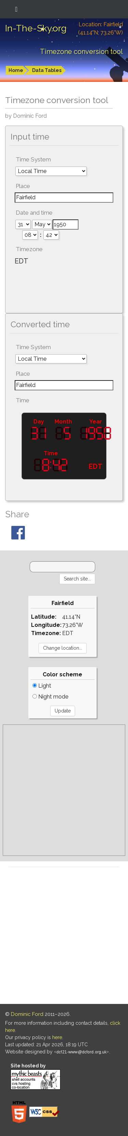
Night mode (50, 696)
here (57, 1037)
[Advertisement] (64, 790)
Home (16, 70)
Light (41, 685)
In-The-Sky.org (36, 28)
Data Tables (46, 70)
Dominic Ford (27, 1014)
